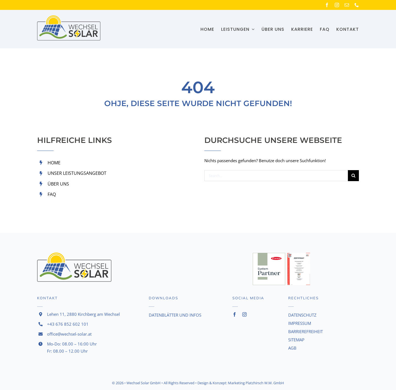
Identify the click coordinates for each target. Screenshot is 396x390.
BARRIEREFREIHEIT (305, 331)
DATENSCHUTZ (302, 315)
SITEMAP (296, 339)
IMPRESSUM (299, 323)
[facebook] (327, 5)
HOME (54, 163)
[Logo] (68, 17)
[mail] (347, 5)
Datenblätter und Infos (175, 315)
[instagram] (337, 5)
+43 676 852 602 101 (68, 324)
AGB (292, 348)
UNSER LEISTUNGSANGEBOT (77, 173)
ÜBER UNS (58, 184)
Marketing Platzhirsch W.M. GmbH (256, 382)
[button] (12, 378)
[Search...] (276, 175)
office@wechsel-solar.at (69, 334)
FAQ (52, 194)
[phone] (356, 5)
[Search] (353, 175)
